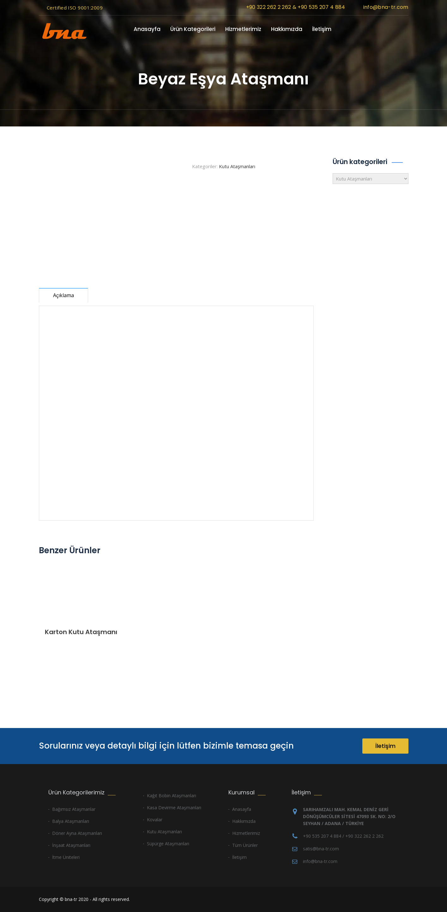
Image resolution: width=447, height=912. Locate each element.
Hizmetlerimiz (243, 29)
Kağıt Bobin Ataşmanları (171, 796)
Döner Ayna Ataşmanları (77, 833)
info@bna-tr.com (385, 7)
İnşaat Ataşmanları (71, 845)
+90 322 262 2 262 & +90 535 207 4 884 (295, 7)
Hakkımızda (286, 29)
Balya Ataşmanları (70, 821)
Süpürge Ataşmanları (168, 844)
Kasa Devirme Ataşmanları (174, 808)
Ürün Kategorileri (192, 29)
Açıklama (63, 295)
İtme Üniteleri (66, 857)
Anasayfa (147, 29)
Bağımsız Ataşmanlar (73, 809)
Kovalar (154, 820)
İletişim (321, 29)
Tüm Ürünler (245, 845)
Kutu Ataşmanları (237, 166)
